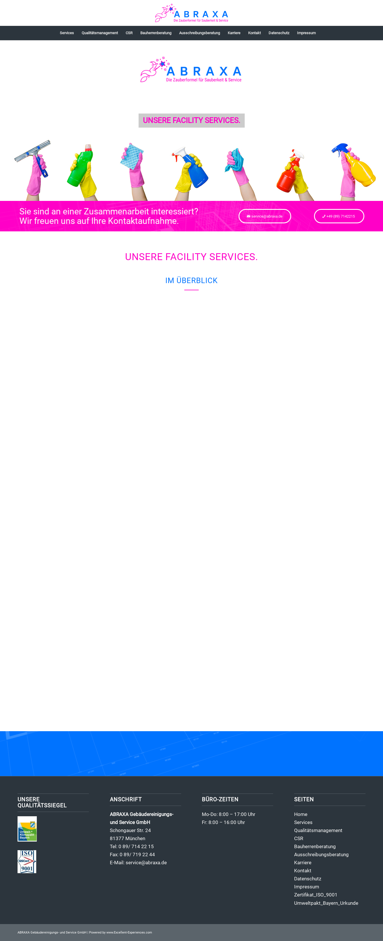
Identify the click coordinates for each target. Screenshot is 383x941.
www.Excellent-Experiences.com (129, 932)
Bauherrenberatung (315, 846)
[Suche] (323, 33)
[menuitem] (67, 33)
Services (303, 822)
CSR (298, 838)
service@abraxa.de (146, 862)
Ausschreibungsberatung (321, 854)
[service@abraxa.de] (269, 216)
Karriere (302, 862)
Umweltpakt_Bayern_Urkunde (326, 903)
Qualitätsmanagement (318, 830)
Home (300, 814)
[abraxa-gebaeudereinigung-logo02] (191, 13)
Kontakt (302, 870)
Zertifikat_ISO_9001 (316, 895)
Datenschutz (307, 879)
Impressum (306, 887)
